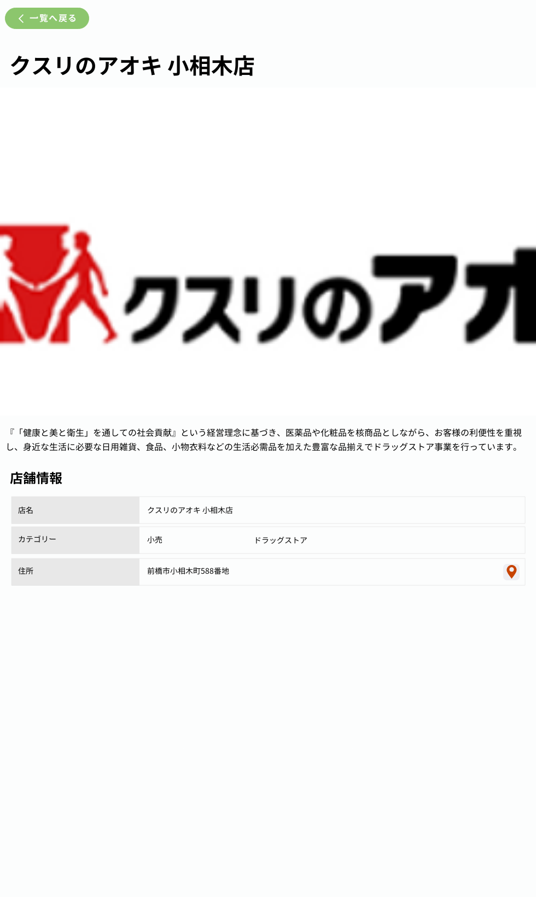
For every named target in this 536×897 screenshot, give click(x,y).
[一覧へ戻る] (47, 18)
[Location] (511, 572)
